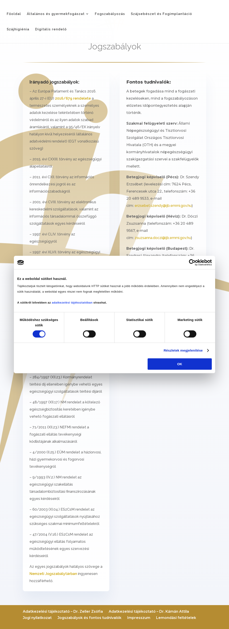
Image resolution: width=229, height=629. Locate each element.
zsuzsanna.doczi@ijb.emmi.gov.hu (163, 238)
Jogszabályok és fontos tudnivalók (89, 618)
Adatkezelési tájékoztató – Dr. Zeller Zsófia (63, 611)
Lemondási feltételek (176, 618)
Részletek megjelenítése (183, 350)
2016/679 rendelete (73, 98)
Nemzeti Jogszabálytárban (53, 574)
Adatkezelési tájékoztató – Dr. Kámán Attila (149, 611)
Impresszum (138, 618)
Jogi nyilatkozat (37, 618)
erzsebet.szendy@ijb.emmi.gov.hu (163, 205)
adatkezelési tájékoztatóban (72, 302)
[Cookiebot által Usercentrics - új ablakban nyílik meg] (192, 262)
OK (179, 364)
